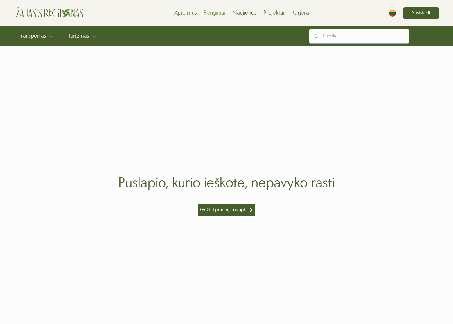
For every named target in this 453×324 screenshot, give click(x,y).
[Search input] (359, 36)
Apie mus (185, 13)
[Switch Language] (392, 13)
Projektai (273, 13)
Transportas (36, 36)
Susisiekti (421, 13)
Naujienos (244, 13)
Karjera (300, 13)
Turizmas (82, 36)
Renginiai (214, 13)
